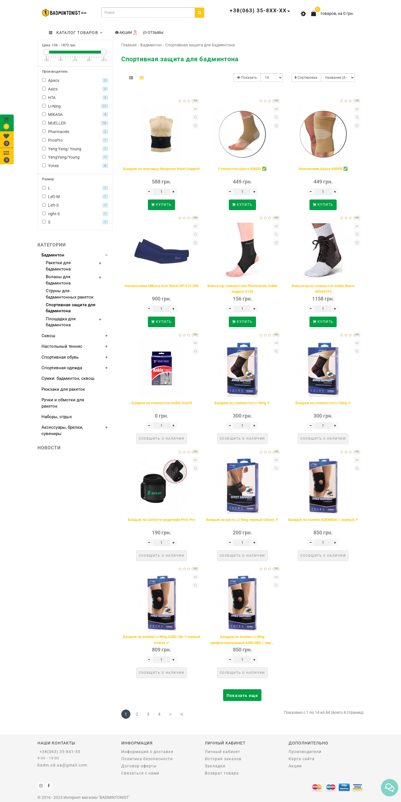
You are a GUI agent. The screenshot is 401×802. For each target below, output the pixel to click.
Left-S (75, 205)
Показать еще (242, 695)
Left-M (75, 196)
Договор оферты (139, 766)
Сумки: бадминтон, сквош (67, 378)
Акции (295, 766)
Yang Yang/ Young (75, 149)
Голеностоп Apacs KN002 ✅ (242, 169)
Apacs (75, 80)
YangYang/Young (75, 157)
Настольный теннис (61, 346)
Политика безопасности (147, 758)
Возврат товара (222, 773)
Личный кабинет (222, 751)
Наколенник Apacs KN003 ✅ (323, 169)
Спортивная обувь (60, 357)
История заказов (223, 758)
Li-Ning (75, 106)
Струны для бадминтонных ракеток (70, 293)
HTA (75, 97)
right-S (75, 214)
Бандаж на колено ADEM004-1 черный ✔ (323, 519)
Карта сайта (302, 758)
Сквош (48, 335)
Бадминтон (52, 255)
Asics (75, 89)
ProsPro (75, 140)
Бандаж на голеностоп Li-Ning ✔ (242, 403)
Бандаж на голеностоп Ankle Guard (162, 403)
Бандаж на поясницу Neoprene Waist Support (161, 169)
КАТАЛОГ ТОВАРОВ (76, 32)
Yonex (75, 165)
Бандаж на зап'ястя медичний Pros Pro (161, 519)
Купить (161, 205)
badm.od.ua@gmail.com (62, 765)
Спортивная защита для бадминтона (70, 307)
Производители (305, 751)
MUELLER (75, 123)
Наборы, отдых (56, 416)
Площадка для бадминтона (61, 321)
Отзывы (153, 32)
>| (181, 714)
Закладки (215, 766)
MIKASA (75, 114)
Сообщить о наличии (161, 438)
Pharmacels (75, 131)
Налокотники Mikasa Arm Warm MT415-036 (161, 286)
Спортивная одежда (61, 367)
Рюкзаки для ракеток (63, 389)
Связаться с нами (140, 773)
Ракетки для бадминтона (58, 265)
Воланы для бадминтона (58, 279)
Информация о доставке (147, 751)
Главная (129, 45)
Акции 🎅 (126, 32)
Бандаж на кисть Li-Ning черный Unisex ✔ (242, 519)
